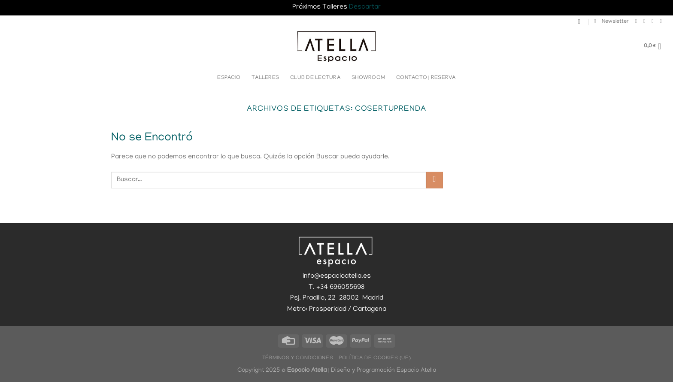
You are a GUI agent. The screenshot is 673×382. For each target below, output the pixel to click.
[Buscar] (581, 21)
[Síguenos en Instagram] (646, 21)
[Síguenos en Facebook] (637, 21)
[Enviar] (434, 180)
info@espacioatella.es (337, 276)
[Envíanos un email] (654, 21)
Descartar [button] (365, 7)
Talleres (265, 78)
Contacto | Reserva (426, 78)
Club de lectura (315, 78)
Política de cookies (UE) (375, 358)
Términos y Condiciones (297, 358)
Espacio (228, 78)
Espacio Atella (416, 370)
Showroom (368, 78)
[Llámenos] (662, 21)
